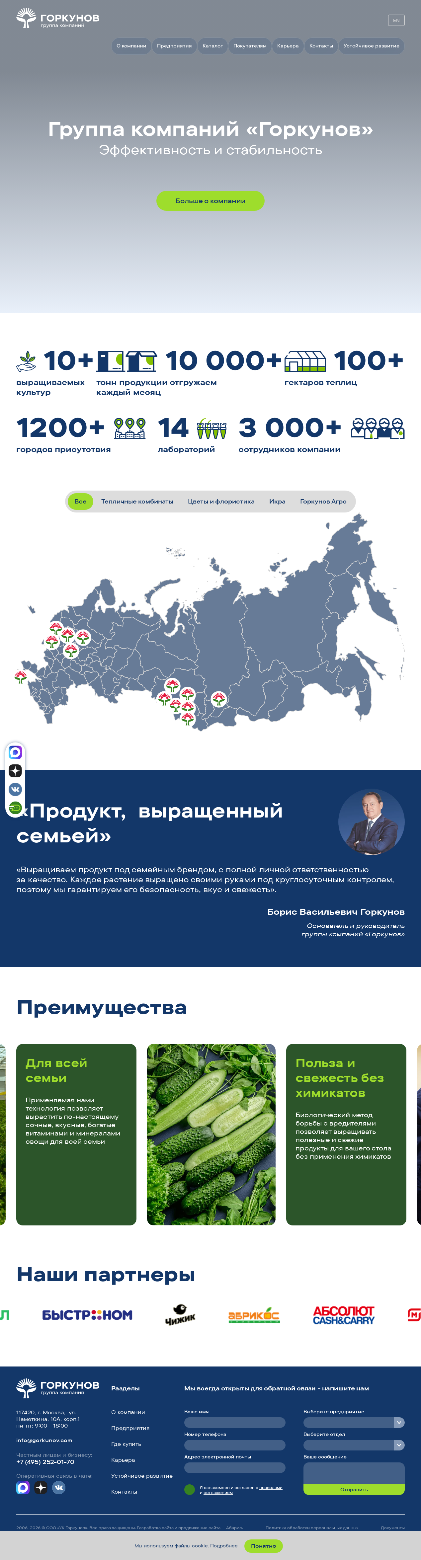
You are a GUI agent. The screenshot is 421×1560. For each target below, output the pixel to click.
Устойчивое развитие (371, 46)
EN (396, 20)
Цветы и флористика (221, 501)
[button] (372, 1009)
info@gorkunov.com (44, 1440)
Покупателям (250, 46)
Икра (277, 501)
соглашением (218, 1492)
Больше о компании (210, 200)
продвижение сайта (199, 1527)
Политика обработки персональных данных (312, 1527)
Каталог (213, 46)
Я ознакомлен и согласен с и (241, 1490)
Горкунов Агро (323, 501)
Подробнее (224, 1546)
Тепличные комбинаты (137, 501)
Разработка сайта (155, 1527)
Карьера (288, 46)
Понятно (263, 1545)
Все (80, 501)
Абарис (234, 1527)
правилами (271, 1487)
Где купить (126, 1444)
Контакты (321, 46)
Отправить (354, 1490)
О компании (131, 46)
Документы (393, 1527)
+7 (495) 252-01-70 (45, 1462)
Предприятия (174, 46)
